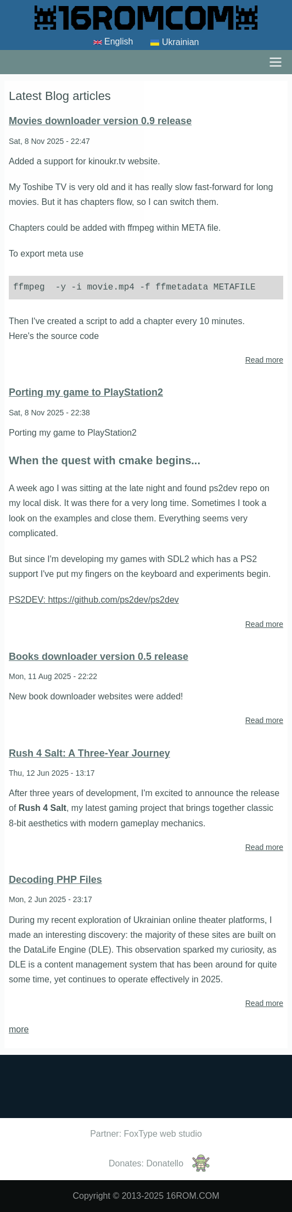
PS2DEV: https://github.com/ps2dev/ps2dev (94, 599)
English (113, 42)
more (19, 1029)
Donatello (164, 1163)
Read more (264, 360)
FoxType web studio (163, 1133)
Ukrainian (174, 43)
